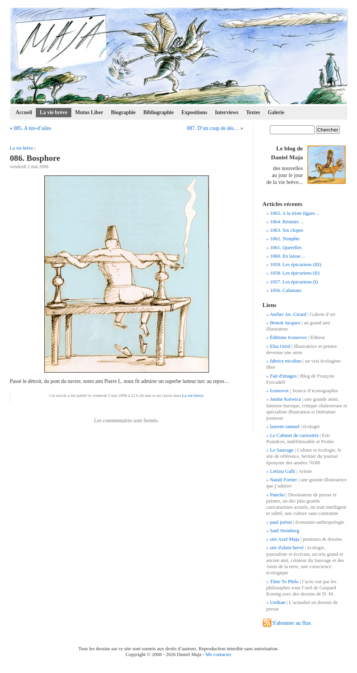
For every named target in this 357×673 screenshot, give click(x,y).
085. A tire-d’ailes (32, 128)
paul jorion (281, 522)
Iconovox (279, 390)
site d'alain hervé (287, 547)
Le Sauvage (281, 450)
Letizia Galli (282, 471)
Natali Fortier (283, 479)
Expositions (194, 112)
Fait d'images (283, 376)
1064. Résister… (286, 221)
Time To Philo (284, 581)
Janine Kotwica (285, 399)
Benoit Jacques (285, 323)
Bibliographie (158, 112)
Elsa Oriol (280, 346)
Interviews (226, 112)
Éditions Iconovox (288, 337)
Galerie (276, 112)
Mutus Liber (89, 112)
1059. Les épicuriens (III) (295, 264)
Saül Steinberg (284, 530)
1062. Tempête (285, 238)
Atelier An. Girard (288, 314)
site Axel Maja (284, 539)
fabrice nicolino (285, 361)
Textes (253, 112)
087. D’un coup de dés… (213, 128)
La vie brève (53, 112)
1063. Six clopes (286, 230)
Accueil (24, 112)
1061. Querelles (285, 247)
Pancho (277, 495)
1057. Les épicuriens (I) (294, 282)
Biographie (123, 112)
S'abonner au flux (292, 623)
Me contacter (218, 654)
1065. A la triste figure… (295, 213)
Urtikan (277, 602)
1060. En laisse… (287, 256)
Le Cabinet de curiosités (294, 435)
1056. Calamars (285, 290)
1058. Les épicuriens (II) (295, 273)
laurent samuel (284, 426)
